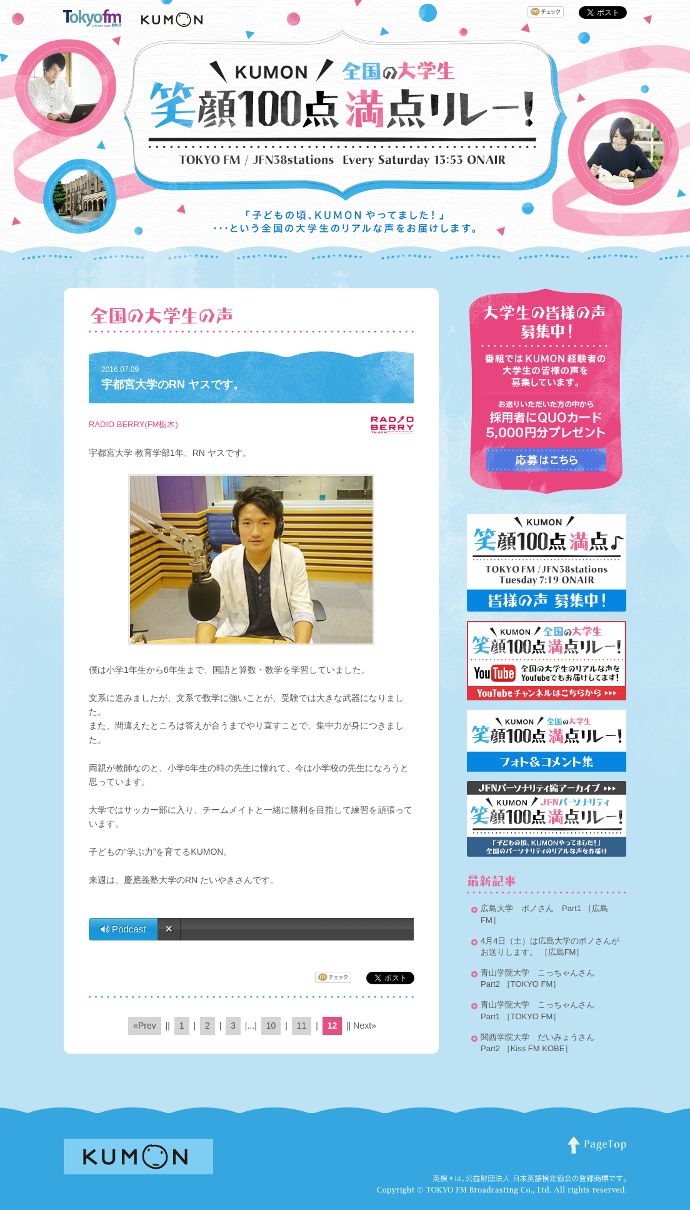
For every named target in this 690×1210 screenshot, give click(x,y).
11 (302, 1026)
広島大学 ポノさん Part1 (531, 908)
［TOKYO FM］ (531, 984)
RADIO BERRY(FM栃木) (133, 424)
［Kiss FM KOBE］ (537, 1048)
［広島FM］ (562, 952)
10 (271, 1026)
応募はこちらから (546, 459)
